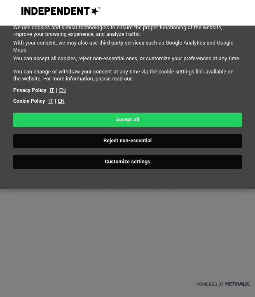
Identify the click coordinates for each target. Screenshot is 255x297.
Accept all (127, 119)
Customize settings (127, 161)
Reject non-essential (127, 140)
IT (52, 90)
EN (62, 90)
